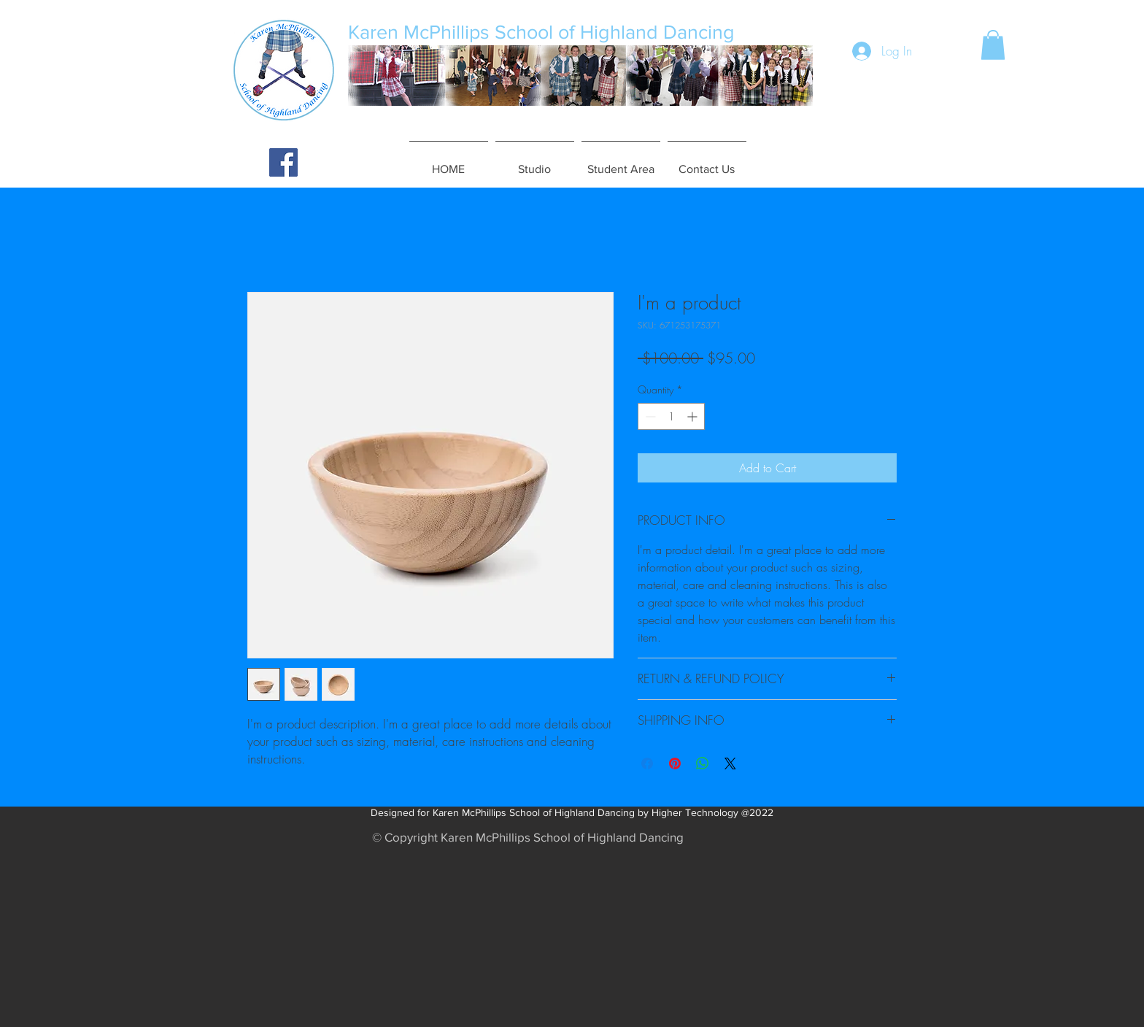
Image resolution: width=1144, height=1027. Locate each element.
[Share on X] (730, 763)
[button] (993, 45)
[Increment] (693, 416)
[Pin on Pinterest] (675, 763)
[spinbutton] (671, 416)
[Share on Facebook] (647, 763)
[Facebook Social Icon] (283, 162)
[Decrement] (649, 416)
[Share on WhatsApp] (702, 763)
